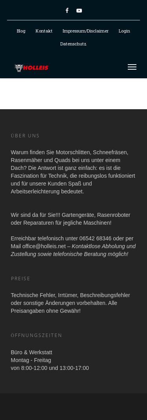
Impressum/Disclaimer (86, 31)
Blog (21, 31)
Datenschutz (73, 44)
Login (124, 31)
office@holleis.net (43, 246)
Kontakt (44, 31)
